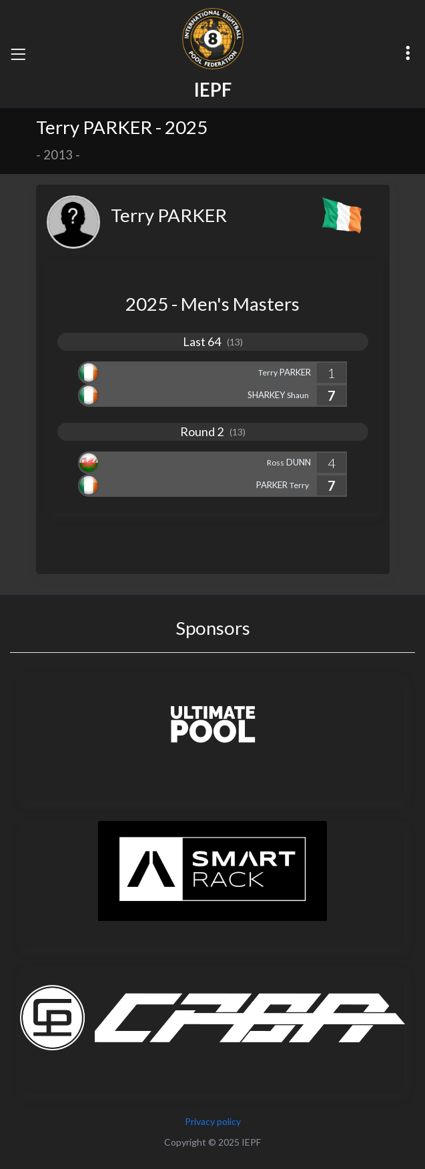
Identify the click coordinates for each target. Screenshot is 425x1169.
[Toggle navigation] (18, 54)
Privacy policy (213, 1121)
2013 (58, 154)
